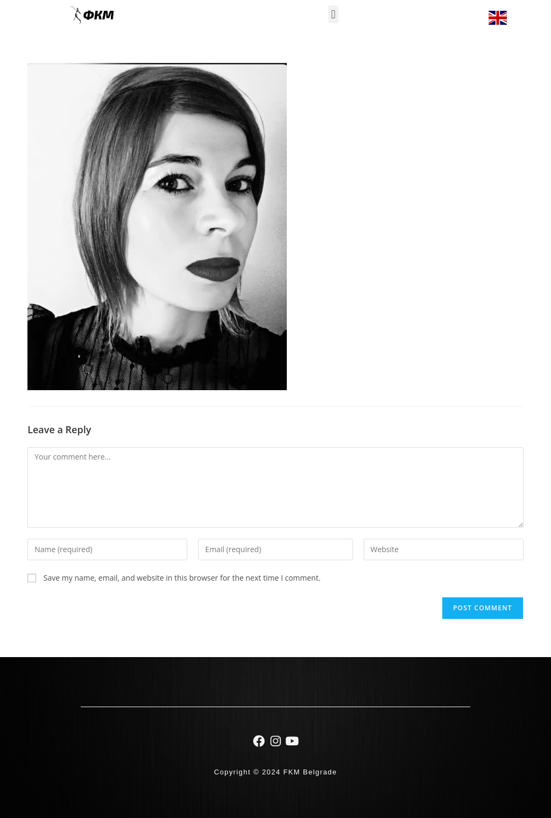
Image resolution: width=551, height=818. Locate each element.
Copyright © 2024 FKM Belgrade (275, 772)
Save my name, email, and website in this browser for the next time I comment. (182, 578)
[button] (333, 14)
